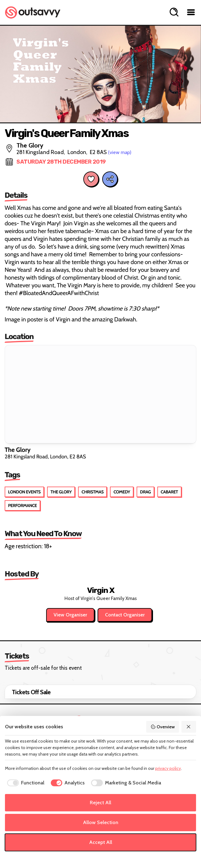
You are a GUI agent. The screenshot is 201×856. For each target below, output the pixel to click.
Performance (22, 505)
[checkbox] (24, 783)
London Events (24, 492)
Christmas (92, 492)
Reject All (100, 802)
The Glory (61, 492)
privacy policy (168, 768)
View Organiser (70, 615)
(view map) (119, 152)
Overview (163, 727)
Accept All (100, 842)
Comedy (121, 492)
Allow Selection (100, 822)
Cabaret (169, 492)
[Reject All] (188, 727)
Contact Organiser (125, 615)
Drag (145, 492)
